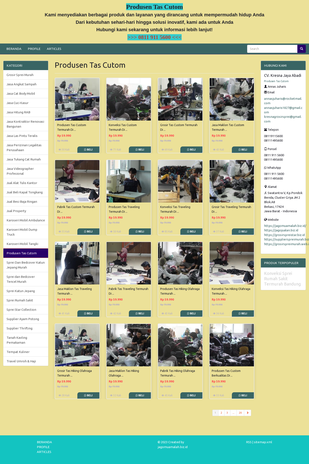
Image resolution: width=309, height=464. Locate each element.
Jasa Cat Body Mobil (21, 93)
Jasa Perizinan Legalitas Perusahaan (24, 147)
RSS (249, 442)
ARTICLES (54, 49)
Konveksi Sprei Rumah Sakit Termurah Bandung (282, 278)
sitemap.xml (263, 442)
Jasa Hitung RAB (18, 112)
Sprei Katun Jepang (21, 291)
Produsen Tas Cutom (22, 253)
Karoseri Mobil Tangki (22, 244)
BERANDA (13, 49)
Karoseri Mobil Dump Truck (22, 232)
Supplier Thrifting (19, 328)
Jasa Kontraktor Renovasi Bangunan (25, 124)
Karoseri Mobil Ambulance (26, 220)
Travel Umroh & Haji (21, 361)
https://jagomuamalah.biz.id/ (285, 226)
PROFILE (34, 49)
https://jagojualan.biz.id (281, 230)
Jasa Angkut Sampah (21, 84)
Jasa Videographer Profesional (20, 171)
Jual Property (16, 211)
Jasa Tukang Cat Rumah (24, 159)
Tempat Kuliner (18, 352)
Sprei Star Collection (21, 309)
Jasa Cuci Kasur (17, 103)
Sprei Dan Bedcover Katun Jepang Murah (26, 265)
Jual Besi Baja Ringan (22, 201)
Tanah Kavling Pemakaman (17, 340)
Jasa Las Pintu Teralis (22, 136)
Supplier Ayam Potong (23, 319)
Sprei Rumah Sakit (20, 300)
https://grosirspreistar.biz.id (284, 235)
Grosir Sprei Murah (20, 75)
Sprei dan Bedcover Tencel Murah (21, 279)
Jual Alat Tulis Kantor (22, 183)
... (233, 412)
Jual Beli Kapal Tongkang (25, 192)
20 (240, 412)
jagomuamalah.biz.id (173, 447)
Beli (88, 149)
